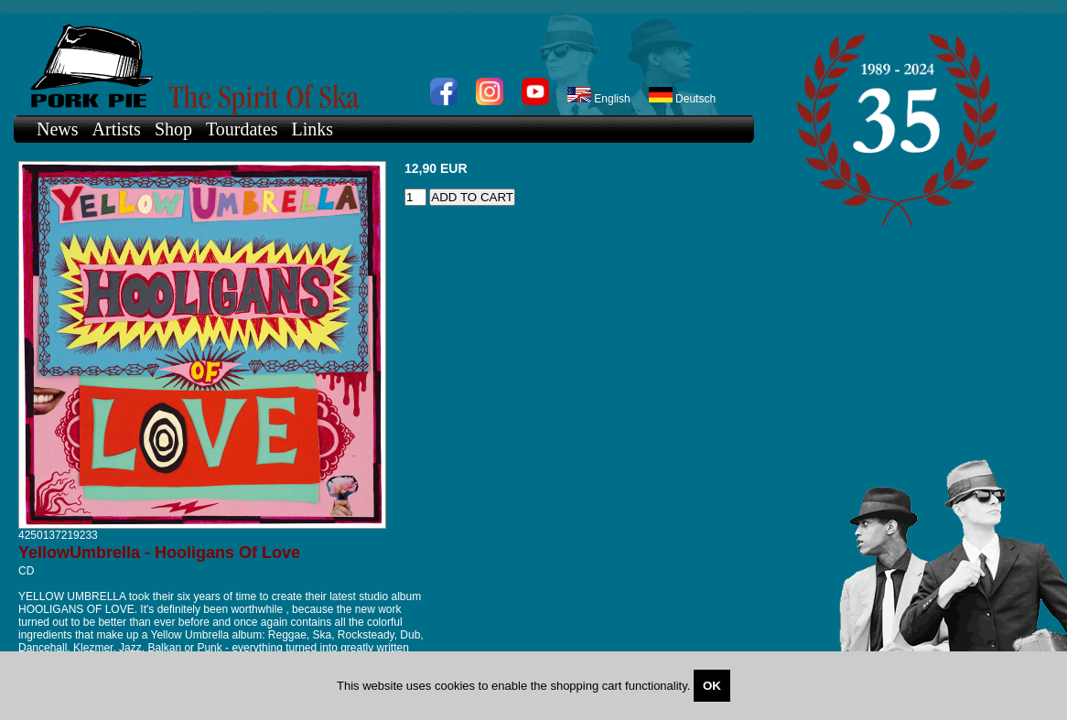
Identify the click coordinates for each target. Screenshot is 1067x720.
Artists (116, 129)
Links (313, 129)
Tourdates (242, 129)
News (58, 129)
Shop (173, 129)
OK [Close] (712, 686)
